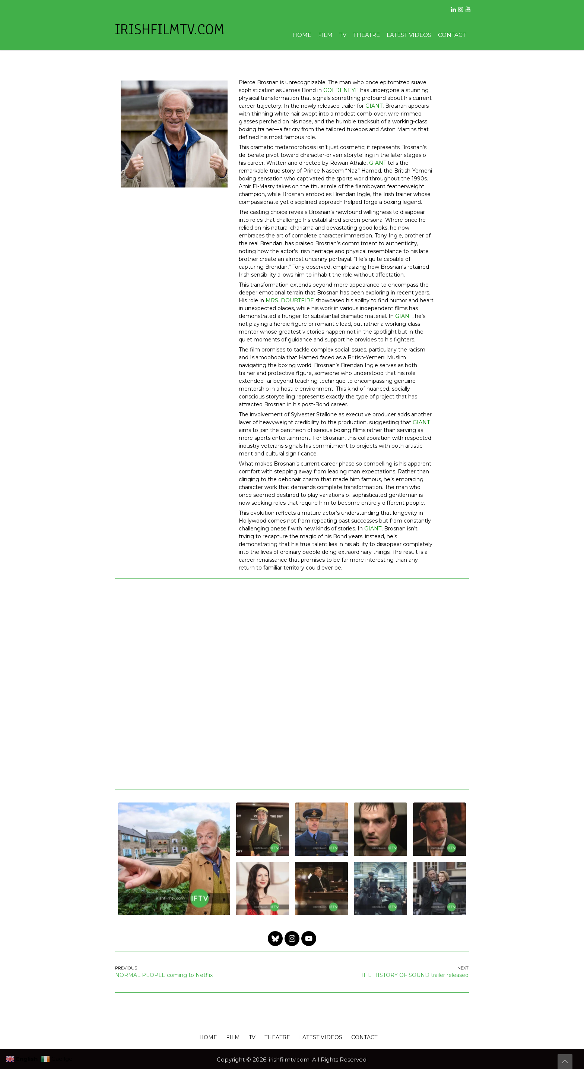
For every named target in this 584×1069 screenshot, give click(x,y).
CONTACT (452, 34)
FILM (325, 34)
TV (342, 34)
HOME (301, 34)
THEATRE (366, 34)
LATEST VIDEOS (409, 34)
